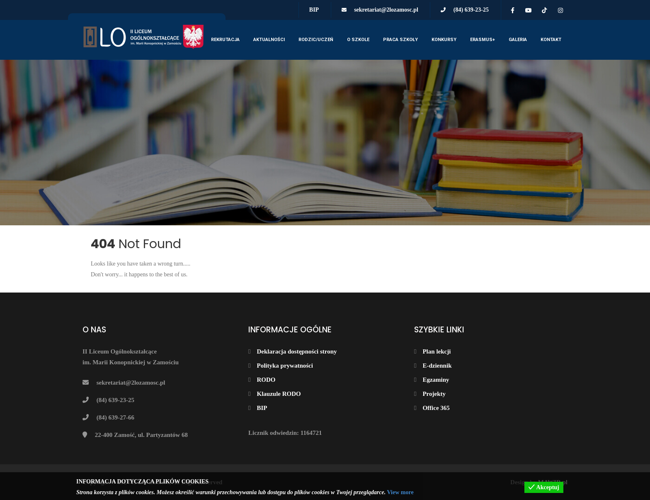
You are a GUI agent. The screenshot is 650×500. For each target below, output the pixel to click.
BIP (314, 10)
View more (400, 492)
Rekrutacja (225, 39)
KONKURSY (444, 39)
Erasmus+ (482, 39)
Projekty (434, 393)
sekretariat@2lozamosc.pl (386, 10)
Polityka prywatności (285, 365)
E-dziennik (436, 365)
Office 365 (435, 408)
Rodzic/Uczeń (315, 39)
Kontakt (551, 39)
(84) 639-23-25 (471, 10)
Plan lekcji (436, 351)
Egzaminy (435, 379)
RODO (266, 379)
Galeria (518, 39)
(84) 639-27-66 (115, 417)
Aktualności (269, 39)
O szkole (358, 39)
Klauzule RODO (279, 393)
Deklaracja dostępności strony (297, 351)
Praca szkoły (400, 39)
